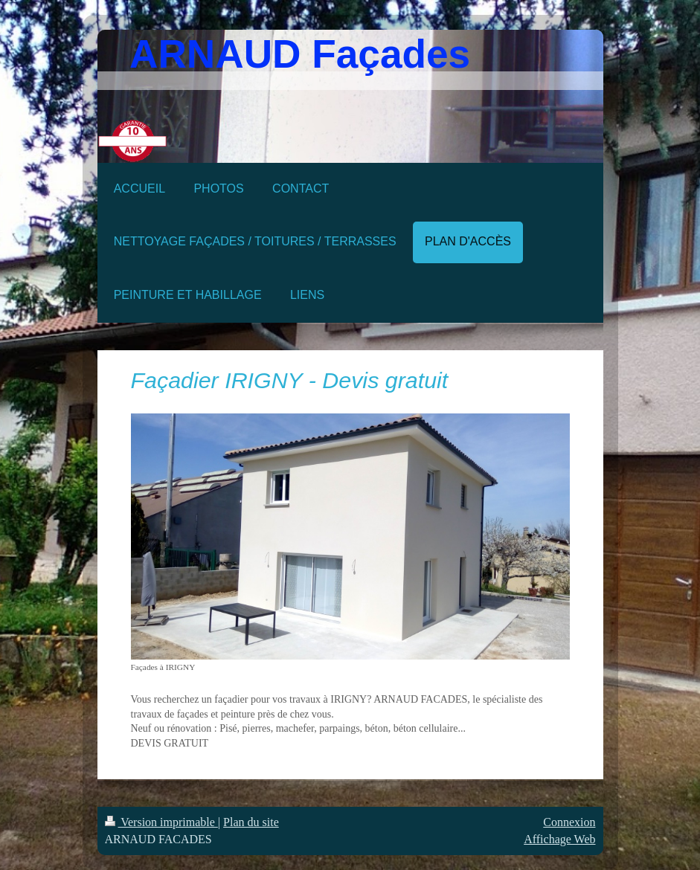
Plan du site (251, 822)
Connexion (569, 822)
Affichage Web (559, 839)
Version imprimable (161, 822)
